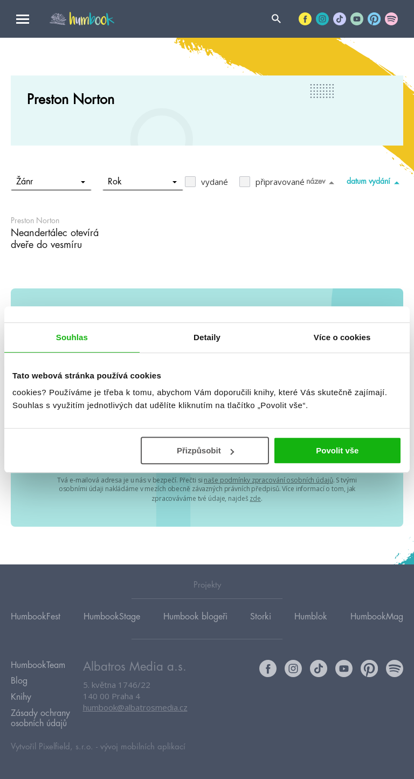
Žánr (51, 181)
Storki (260, 615)
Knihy (21, 695)
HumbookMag (376, 615)
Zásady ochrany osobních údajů (40, 716)
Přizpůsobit (205, 450)
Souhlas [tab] (72, 337)
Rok (142, 181)
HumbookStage (112, 615)
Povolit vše (337, 450)
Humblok (310, 615)
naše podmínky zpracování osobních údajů (268, 479)
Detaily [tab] (207, 337)
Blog (19, 679)
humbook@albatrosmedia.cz (135, 706)
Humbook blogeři (195, 615)
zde (255, 497)
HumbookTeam (38, 664)
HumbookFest (35, 615)
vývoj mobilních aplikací (142, 745)
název (322, 182)
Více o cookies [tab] (342, 337)
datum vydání (375, 182)
